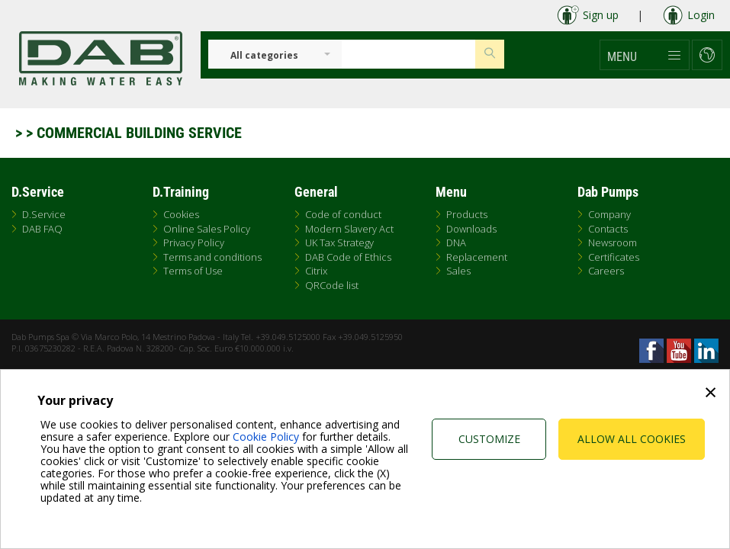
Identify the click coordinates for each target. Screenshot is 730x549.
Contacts (608, 229)
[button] (644, 54)
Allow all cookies (631, 439)
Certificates (613, 257)
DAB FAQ (42, 229)
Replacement (476, 257)
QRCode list (332, 285)
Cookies (181, 214)
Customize (489, 439)
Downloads (471, 229)
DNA (456, 242)
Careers (606, 271)
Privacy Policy (193, 242)
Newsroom (612, 242)
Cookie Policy (266, 436)
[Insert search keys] (408, 54)
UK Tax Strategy (339, 242)
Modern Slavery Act (349, 229)
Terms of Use (193, 271)
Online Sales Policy (206, 229)
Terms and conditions (212, 257)
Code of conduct (343, 214)
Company (609, 214)
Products (466, 214)
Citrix (316, 271)
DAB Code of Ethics (348, 257)
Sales (458, 271)
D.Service (44, 214)
